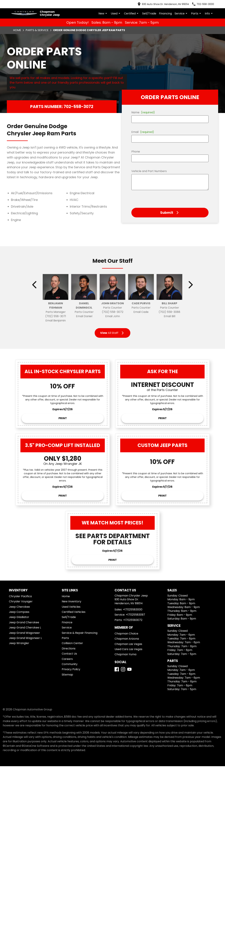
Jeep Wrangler (19, 643)
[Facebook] (117, 669)
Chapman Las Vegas (128, 644)
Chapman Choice (126, 634)
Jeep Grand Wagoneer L (25, 638)
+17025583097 (135, 615)
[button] (170, 212)
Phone (135, 152)
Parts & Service (37, 30)
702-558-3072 (78, 106)
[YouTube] (129, 669)
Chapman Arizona (127, 639)
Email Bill (169, 316)
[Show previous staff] (34, 284)
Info (209, 13)
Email (142, 132)
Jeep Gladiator (19, 617)
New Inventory (71, 601)
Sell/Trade (149, 13)
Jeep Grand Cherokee (24, 622)
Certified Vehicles (73, 612)
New (103, 13)
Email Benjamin (55, 320)
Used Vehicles (71, 607)
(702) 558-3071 (55, 316)
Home (17, 30)
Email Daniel (84, 316)
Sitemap (67, 675)
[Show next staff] (190, 284)
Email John (112, 316)
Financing (165, 13)
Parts (196, 13)
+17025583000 (132, 609)
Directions (68, 648)
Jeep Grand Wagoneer (24, 633)
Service (181, 13)
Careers (67, 659)
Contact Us (69, 654)
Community (70, 664)
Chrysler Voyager (21, 601)
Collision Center (72, 643)
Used (116, 13)
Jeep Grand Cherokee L (25, 628)
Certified (131, 13)
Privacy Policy (71, 669)
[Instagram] (123, 669)
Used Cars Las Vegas (128, 649)
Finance (67, 622)
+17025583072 (132, 620)
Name (143, 112)
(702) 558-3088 (169, 312)
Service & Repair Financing (79, 633)
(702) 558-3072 (112, 312)
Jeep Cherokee (19, 607)
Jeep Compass (19, 612)
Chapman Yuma (125, 654)
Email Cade (141, 312)
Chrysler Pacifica (20, 596)
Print (62, 418)
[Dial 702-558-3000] (202, 4)
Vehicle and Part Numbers (149, 171)
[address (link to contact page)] (163, 4)
